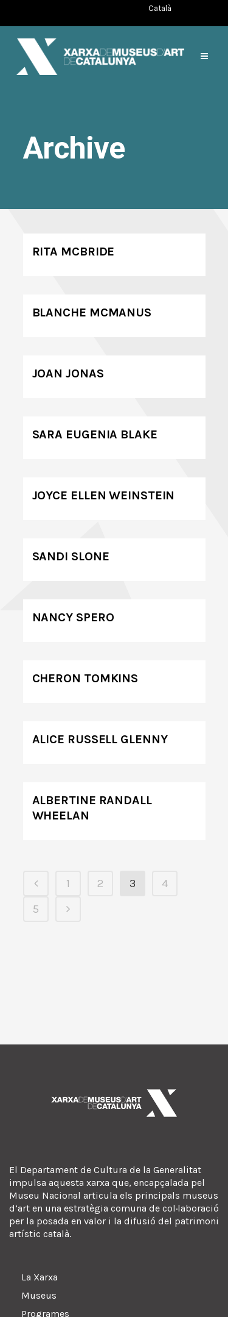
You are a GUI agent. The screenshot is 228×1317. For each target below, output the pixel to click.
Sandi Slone (70, 556)
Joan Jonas (68, 373)
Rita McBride (73, 251)
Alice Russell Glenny (100, 739)
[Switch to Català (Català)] (160, 8)
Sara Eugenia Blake (94, 434)
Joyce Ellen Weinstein (103, 495)
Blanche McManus (92, 312)
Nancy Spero (73, 617)
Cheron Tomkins (85, 678)
